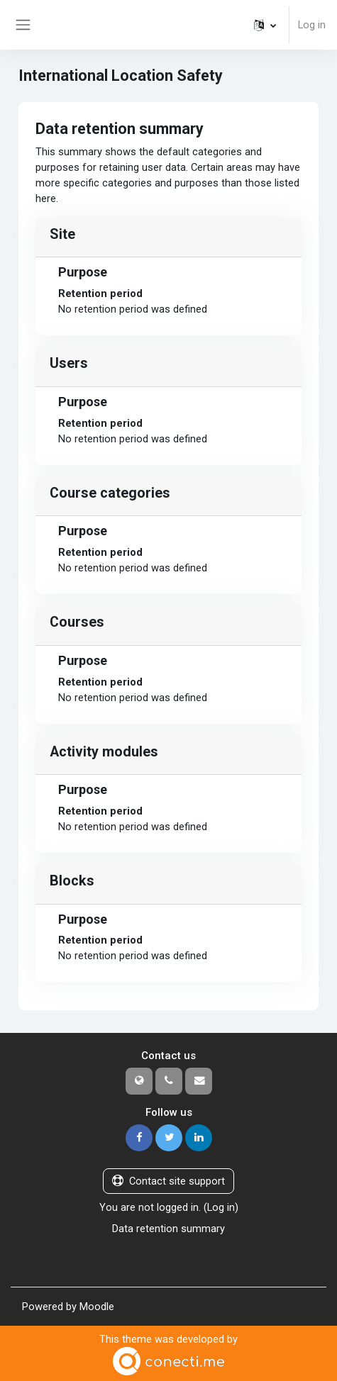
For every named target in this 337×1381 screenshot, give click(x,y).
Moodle (96, 1306)
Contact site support (168, 1181)
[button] (265, 25)
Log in (312, 24)
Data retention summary (168, 1228)
